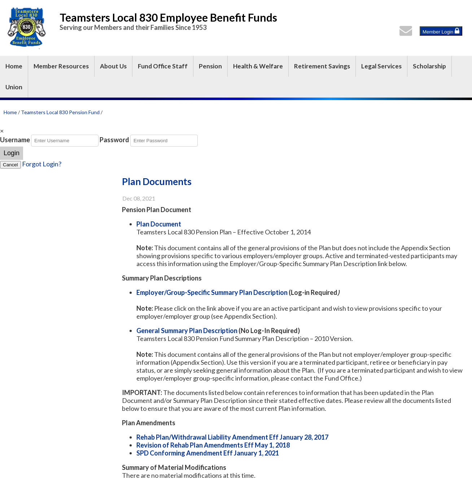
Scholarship (429, 66)
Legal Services (381, 66)
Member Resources (61, 66)
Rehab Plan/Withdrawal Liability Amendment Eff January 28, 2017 (232, 437)
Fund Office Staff (163, 66)
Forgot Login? (41, 164)
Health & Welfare (258, 66)
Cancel (10, 164)
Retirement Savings (322, 66)
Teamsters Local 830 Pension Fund (60, 112)
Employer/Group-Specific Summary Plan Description (212, 292)
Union (13, 87)
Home (13, 66)
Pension (210, 66)
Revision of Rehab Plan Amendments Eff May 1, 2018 (213, 445)
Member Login (441, 31)
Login (11, 153)
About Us (113, 66)
